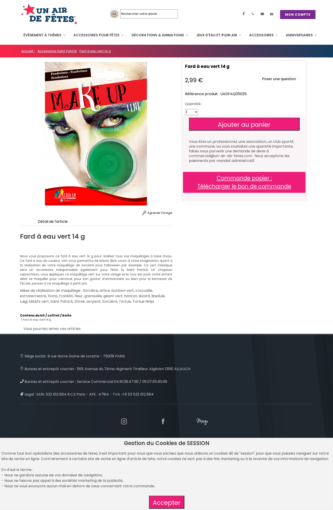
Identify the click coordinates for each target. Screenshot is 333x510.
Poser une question (279, 79)
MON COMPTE (297, 14)
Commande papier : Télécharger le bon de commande (244, 182)
